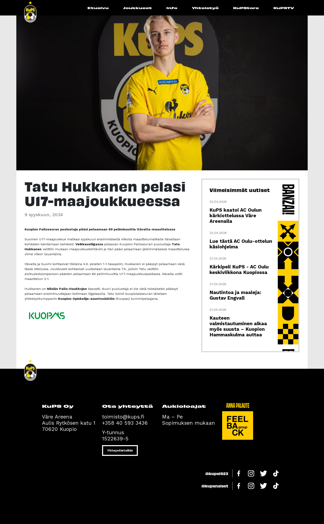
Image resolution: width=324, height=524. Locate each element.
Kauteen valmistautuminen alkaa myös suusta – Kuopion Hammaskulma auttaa (238, 326)
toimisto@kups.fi (123, 417)
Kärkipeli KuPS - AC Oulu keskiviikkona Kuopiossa (239, 269)
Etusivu (98, 8)
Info (171, 8)
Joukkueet (137, 8)
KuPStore (246, 8)
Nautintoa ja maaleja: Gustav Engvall (235, 295)
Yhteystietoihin (120, 450)
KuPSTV (283, 8)
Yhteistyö (205, 8)
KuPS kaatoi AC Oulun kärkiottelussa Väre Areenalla (236, 215)
